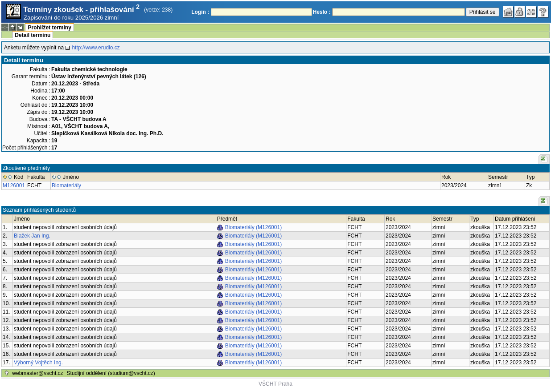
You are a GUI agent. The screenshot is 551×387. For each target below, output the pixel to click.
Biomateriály (66, 185)
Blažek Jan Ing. (32, 236)
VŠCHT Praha (275, 384)
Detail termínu (32, 35)
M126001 (14, 185)
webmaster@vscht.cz (37, 373)
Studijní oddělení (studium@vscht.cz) (111, 373)
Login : (200, 12)
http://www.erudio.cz (95, 47)
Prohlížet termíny (49, 27)
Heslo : (322, 12)
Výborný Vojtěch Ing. (38, 362)
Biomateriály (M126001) (253, 227)
